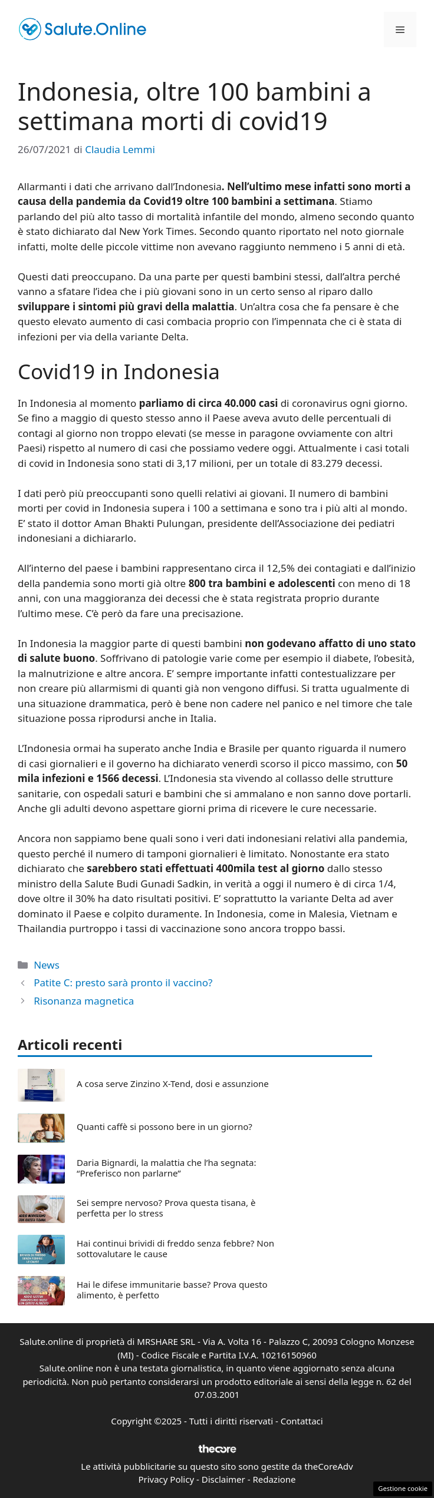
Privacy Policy (166, 1479)
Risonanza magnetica (84, 1000)
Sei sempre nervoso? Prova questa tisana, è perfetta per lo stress (166, 1208)
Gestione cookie (403, 1488)
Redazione (273, 1479)
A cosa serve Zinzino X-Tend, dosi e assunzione (173, 1083)
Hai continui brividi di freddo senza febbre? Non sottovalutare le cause (175, 1248)
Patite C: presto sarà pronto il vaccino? (123, 982)
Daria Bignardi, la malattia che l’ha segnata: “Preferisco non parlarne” (166, 1167)
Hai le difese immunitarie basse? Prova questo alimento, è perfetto (172, 1289)
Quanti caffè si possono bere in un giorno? (164, 1126)
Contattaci (302, 1421)
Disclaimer (223, 1479)
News (47, 965)
